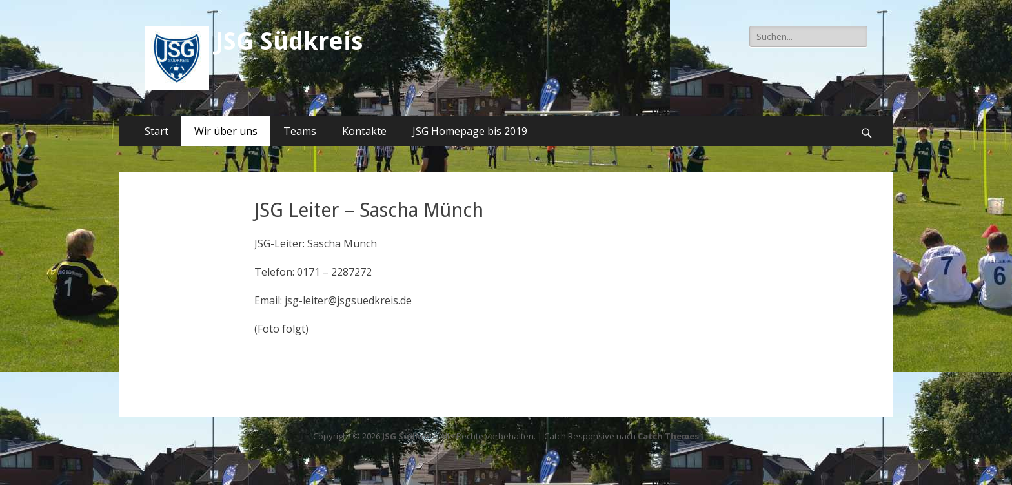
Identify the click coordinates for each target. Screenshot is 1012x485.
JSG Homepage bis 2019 (469, 131)
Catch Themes (668, 436)
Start (156, 131)
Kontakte (364, 131)
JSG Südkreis (289, 41)
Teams (299, 131)
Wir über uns (226, 131)
